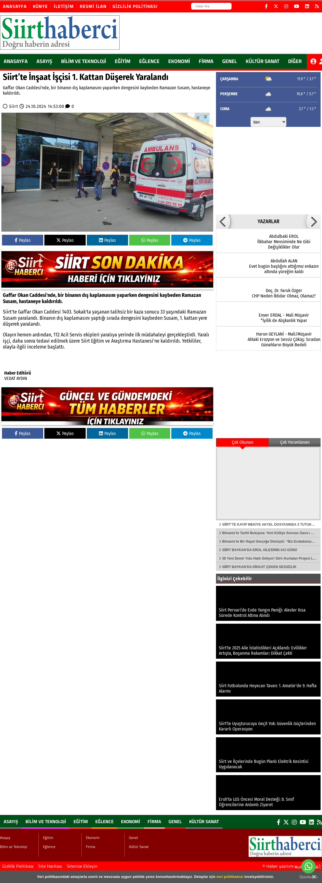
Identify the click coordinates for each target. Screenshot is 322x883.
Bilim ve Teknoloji (83, 61)
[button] (223, 221)
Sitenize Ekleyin (82, 866)
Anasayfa (15, 6)
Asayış (44, 61)
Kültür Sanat (262, 61)
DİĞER (295, 61)
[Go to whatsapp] (308, 866)
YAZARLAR (268, 221)
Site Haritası (50, 866)
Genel (229, 61)
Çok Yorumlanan (295, 442)
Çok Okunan (242, 442)
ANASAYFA (16, 61)
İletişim (64, 6)
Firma (206, 61)
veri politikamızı (230, 877)
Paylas (23, 240)
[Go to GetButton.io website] (308, 877)
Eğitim (122, 61)
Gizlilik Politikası (135, 6)
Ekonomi (179, 61)
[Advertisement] (264, 169)
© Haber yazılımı (292, 866)
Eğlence (149, 61)
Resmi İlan (93, 6)
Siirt (13, 106)
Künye (40, 6)
